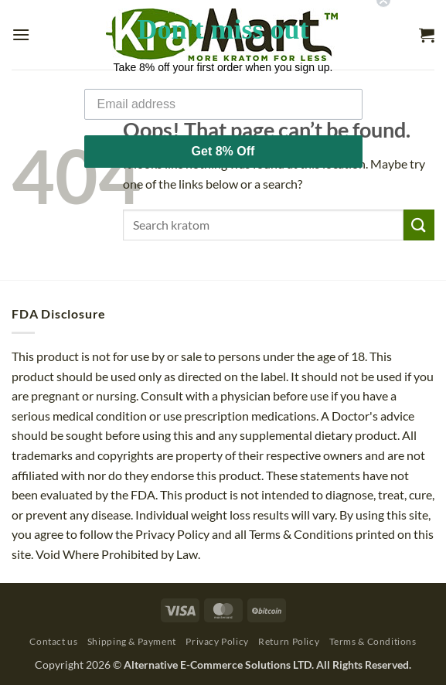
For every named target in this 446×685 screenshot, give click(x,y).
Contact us (53, 641)
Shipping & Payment (131, 641)
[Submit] (418, 225)
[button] (21, 34)
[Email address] (223, 92)
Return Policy (288, 641)
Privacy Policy (217, 641)
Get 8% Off (223, 138)
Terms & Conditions (373, 641)
